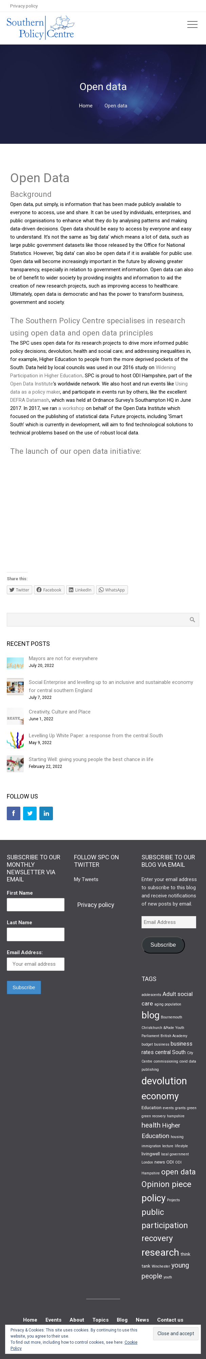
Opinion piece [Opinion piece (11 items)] (166, 1184)
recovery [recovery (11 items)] (157, 1238)
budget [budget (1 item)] (147, 1044)
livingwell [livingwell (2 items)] (151, 1153)
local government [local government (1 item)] (175, 1154)
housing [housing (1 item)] (177, 1137)
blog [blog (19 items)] (151, 1015)
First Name (20, 893)
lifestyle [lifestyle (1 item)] (181, 1146)
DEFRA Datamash (29, 400)
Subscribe (163, 945)
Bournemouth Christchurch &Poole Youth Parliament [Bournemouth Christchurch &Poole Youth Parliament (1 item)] (163, 1026)
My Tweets (86, 879)
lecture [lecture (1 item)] (167, 1146)
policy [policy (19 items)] (154, 1198)
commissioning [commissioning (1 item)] (166, 1061)
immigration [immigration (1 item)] (151, 1146)
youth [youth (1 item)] (168, 1277)
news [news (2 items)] (159, 1162)
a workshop (71, 408)
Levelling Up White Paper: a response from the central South (96, 736)
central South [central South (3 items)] (170, 1052)
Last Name (19, 922)
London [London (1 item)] (147, 1162)
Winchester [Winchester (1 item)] (161, 1266)
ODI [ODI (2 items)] (170, 1162)
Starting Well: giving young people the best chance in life (91, 759)
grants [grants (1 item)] (180, 1108)
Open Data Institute (31, 384)
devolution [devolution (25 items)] (164, 1081)
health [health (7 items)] (151, 1125)
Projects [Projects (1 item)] (173, 1200)
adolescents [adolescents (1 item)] (151, 995)
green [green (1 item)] (191, 1108)
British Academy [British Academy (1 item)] (174, 1036)
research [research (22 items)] (160, 1252)
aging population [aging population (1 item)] (167, 1004)
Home (86, 106)
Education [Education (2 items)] (152, 1107)
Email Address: (25, 952)
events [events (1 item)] (168, 1108)
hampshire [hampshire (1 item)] (176, 1116)
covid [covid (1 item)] (184, 1061)
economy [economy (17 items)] (160, 1096)
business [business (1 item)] (161, 1044)
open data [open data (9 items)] (178, 1171)
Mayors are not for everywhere (63, 658)
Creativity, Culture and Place (60, 712)
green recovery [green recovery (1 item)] (154, 1116)
